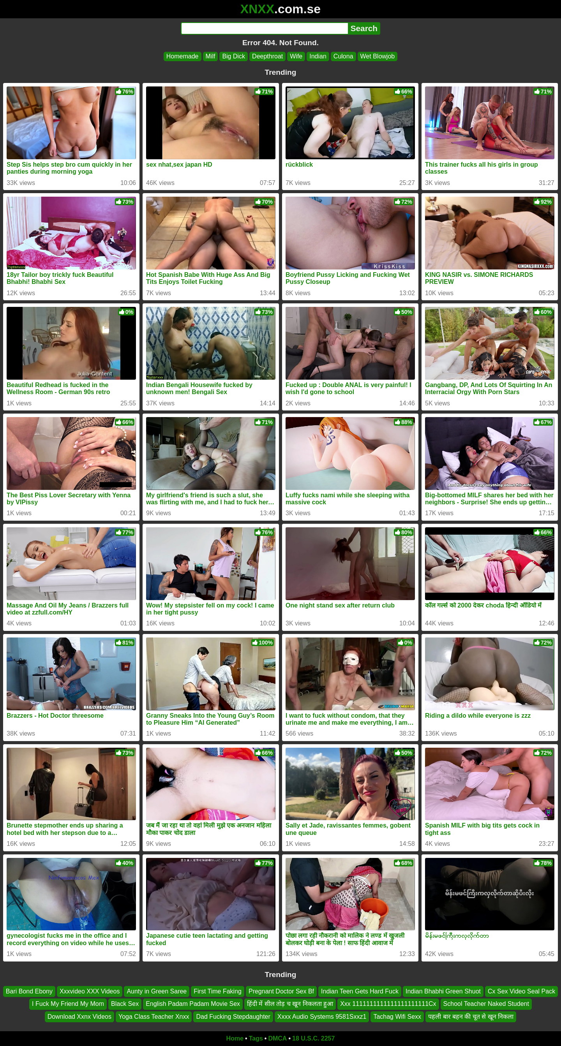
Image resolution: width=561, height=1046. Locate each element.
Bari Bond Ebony (29, 991)
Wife (296, 56)
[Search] (264, 28)
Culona (343, 56)
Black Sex (125, 1004)
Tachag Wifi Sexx (397, 1016)
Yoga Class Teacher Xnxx (153, 1016)
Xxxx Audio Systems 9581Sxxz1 (322, 1016)
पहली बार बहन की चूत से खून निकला (470, 1016)
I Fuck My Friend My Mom (68, 1004)
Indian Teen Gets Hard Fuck (360, 991)
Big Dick (233, 56)
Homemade (182, 56)
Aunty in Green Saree (157, 991)
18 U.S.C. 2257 (313, 1038)
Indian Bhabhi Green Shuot (443, 991)
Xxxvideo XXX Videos (90, 991)
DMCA (277, 1038)
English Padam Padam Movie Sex (193, 1004)
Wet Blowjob (377, 56)
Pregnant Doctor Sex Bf (281, 991)
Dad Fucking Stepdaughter (233, 1016)
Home (234, 1038)
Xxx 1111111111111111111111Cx (388, 1004)
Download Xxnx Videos (79, 1016)
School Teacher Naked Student (486, 1004)
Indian (317, 56)
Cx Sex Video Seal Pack (521, 991)
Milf (210, 56)
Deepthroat (267, 56)
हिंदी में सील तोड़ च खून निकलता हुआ (290, 1004)
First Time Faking (218, 991)
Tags (256, 1038)
